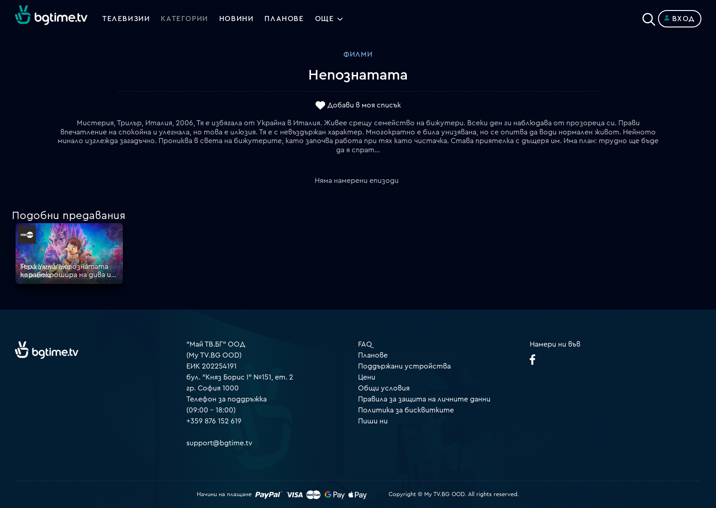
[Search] (648, 17)
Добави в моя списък (364, 105)
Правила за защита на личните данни (424, 399)
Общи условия (384, 388)
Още (324, 18)
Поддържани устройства (404, 366)
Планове (373, 355)
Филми (358, 54)
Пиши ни (373, 421)
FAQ (365, 344)
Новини (236, 18)
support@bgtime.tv (219, 443)
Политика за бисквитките (406, 410)
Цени (366, 377)
